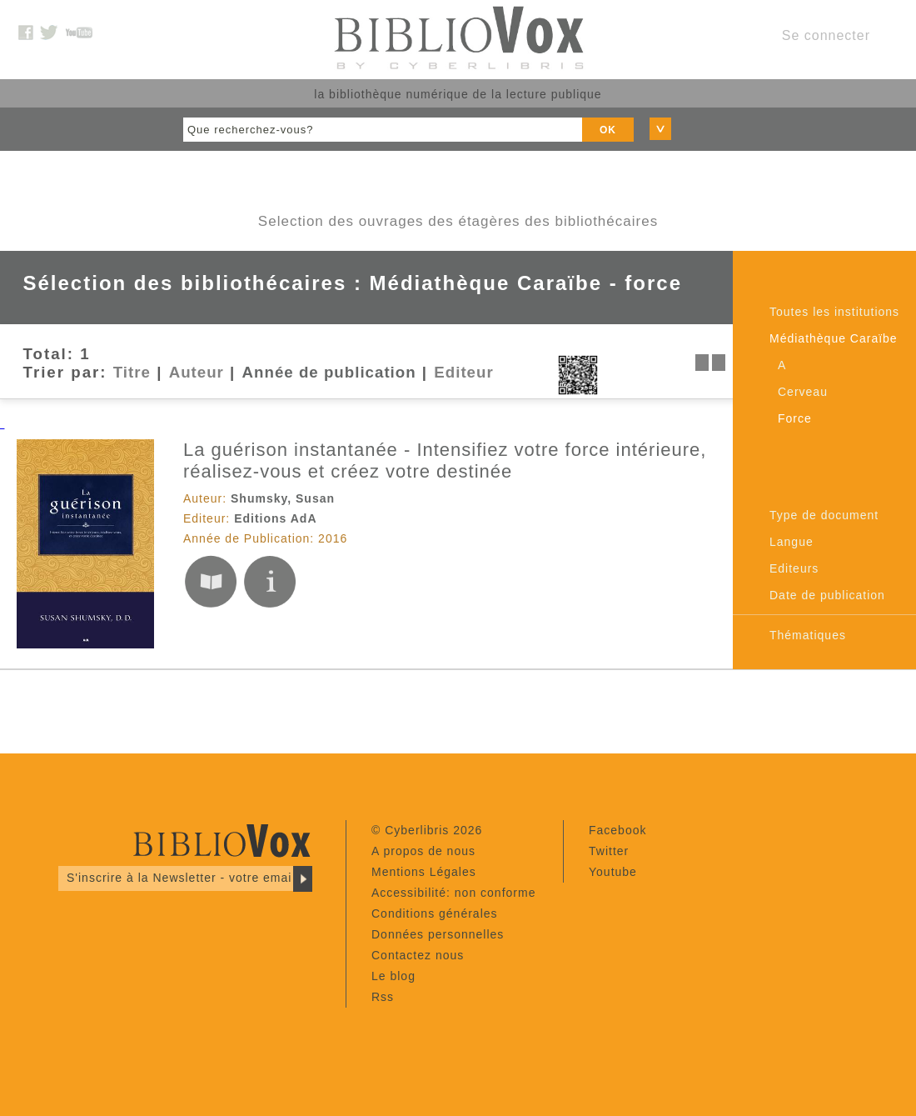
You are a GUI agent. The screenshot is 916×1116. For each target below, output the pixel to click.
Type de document (824, 515)
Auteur (196, 372)
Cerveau (803, 391)
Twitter (609, 851)
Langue (791, 541)
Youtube (613, 871)
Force (795, 418)
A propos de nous (423, 851)
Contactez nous (417, 955)
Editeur (463, 372)
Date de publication (827, 595)
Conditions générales (434, 913)
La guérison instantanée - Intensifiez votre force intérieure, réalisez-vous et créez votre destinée (444, 460)
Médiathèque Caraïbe (833, 338)
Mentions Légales (423, 871)
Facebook (617, 830)
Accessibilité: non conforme (453, 892)
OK (608, 130)
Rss (382, 996)
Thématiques (807, 635)
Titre (132, 372)
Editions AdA (275, 518)
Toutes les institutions (834, 311)
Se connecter (826, 35)
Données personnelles (437, 934)
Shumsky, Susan (283, 498)
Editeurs (794, 568)
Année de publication (329, 372)
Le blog (393, 976)
